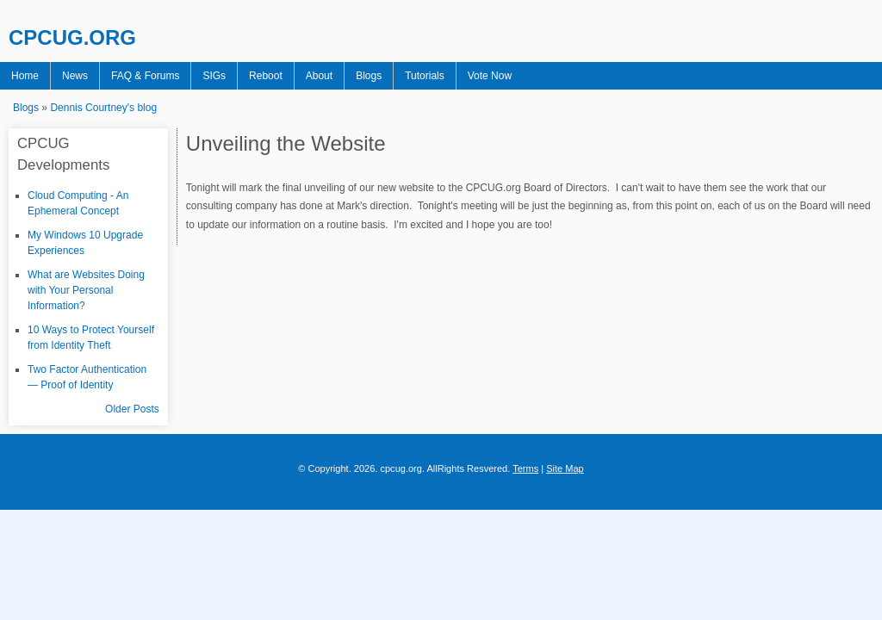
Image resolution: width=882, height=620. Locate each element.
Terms (525, 468)
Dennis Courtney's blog (103, 108)
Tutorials (424, 76)
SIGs (214, 76)
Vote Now (490, 76)
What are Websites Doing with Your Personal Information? (86, 290)
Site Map (565, 468)
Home (25, 76)
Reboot (266, 76)
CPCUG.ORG (72, 37)
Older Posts (132, 409)
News (75, 76)
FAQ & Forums (145, 76)
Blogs (369, 76)
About (319, 76)
